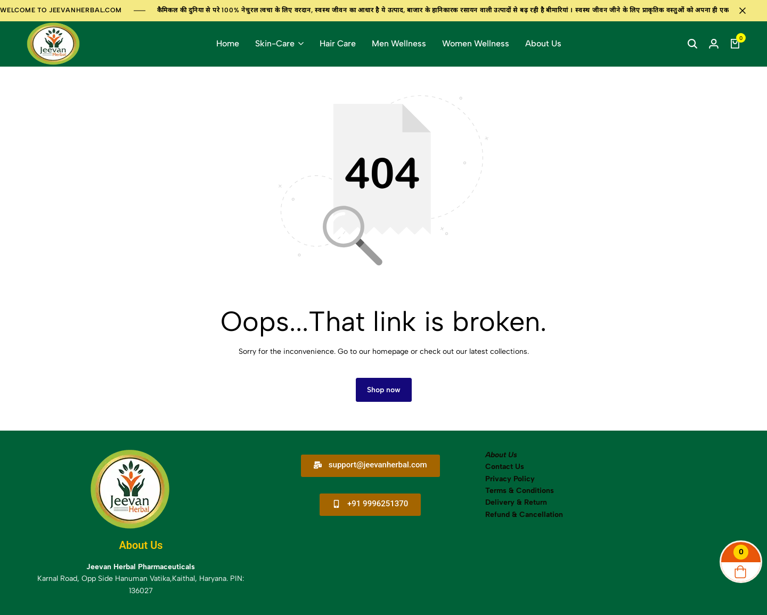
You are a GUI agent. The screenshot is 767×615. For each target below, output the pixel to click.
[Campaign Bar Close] (748, 10)
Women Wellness (475, 43)
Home (227, 43)
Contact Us (504, 466)
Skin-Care (275, 43)
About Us (543, 43)
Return (534, 502)
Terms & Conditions (519, 490)
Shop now (384, 389)
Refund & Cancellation (525, 514)
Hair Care (338, 43)
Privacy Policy (510, 478)
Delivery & (503, 502)
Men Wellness (399, 43)
